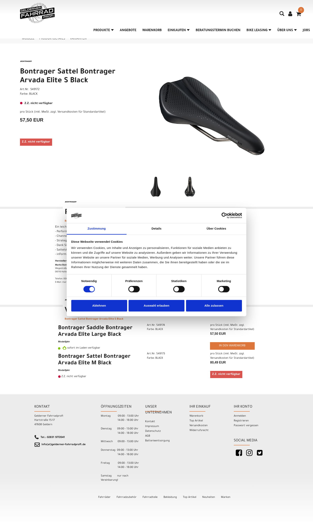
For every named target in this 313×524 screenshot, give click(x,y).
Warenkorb (152, 30)
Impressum (152, 426)
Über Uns (287, 30)
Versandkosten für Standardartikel (80, 112)
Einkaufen (179, 30)
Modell (28, 39)
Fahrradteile (150, 497)
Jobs (306, 30)
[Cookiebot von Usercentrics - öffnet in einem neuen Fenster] (224, 215)
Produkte (103, 30)
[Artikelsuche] (281, 15)
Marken (225, 497)
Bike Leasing (259, 30)
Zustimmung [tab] (97, 228)
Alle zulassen (213, 305)
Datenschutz (153, 431)
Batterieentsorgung (157, 440)
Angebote (128, 30)
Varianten (78, 39)
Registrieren (241, 420)
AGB (147, 436)
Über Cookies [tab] (216, 228)
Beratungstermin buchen (218, 30)
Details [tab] (156, 228)
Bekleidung (170, 497)
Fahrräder (104, 497)
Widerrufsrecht (199, 430)
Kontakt (150, 421)
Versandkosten (198, 425)
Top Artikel (196, 420)
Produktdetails (52, 39)
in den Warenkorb (232, 346)
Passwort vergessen (246, 425)
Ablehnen (99, 305)
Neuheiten (208, 497)
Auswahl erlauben (156, 305)
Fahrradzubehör (127, 497)
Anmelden (240, 416)
